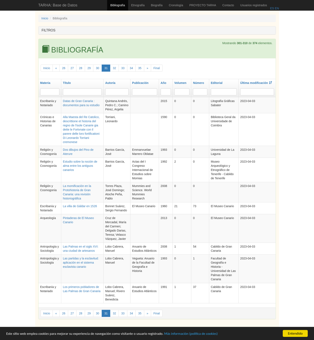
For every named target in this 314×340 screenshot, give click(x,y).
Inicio (44, 18)
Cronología (176, 5)
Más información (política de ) (191, 334)
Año (163, 83)
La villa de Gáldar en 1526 (80, 206)
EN (276, 8)
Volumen (180, 83)
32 (114, 68)
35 (139, 68)
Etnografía (138, 5)
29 (89, 68)
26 (63, 68)
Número (198, 83)
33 (123, 68)
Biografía (157, 5)
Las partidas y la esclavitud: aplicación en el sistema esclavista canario (81, 262)
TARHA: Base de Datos (58, 5)
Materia (45, 83)
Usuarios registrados (253, 5)
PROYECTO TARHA (202, 5)
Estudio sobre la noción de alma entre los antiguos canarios (80, 166)
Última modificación (256, 83)
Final (157, 68)
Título (67, 83)
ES (272, 8)
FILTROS (48, 30)
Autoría (110, 83)
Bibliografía (117, 5)
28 (80, 68)
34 (131, 68)
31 (106, 68)
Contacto (228, 5)
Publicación (140, 83)
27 (72, 68)
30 (97, 68)
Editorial (217, 83)
